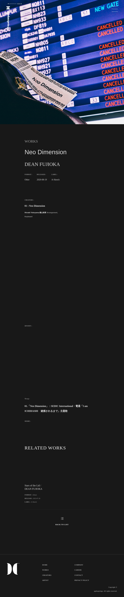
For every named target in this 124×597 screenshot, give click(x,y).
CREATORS (47, 575)
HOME (45, 564)
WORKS (45, 570)
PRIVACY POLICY (82, 580)
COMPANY (79, 564)
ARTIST (45, 580)
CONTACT (79, 575)
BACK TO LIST (62, 524)
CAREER (78, 570)
